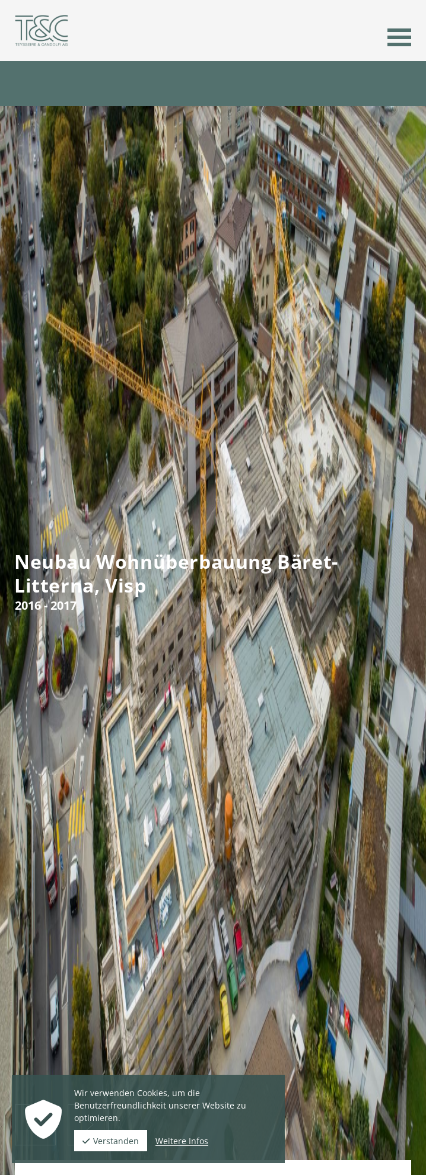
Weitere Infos (181, 1141)
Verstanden (110, 1141)
